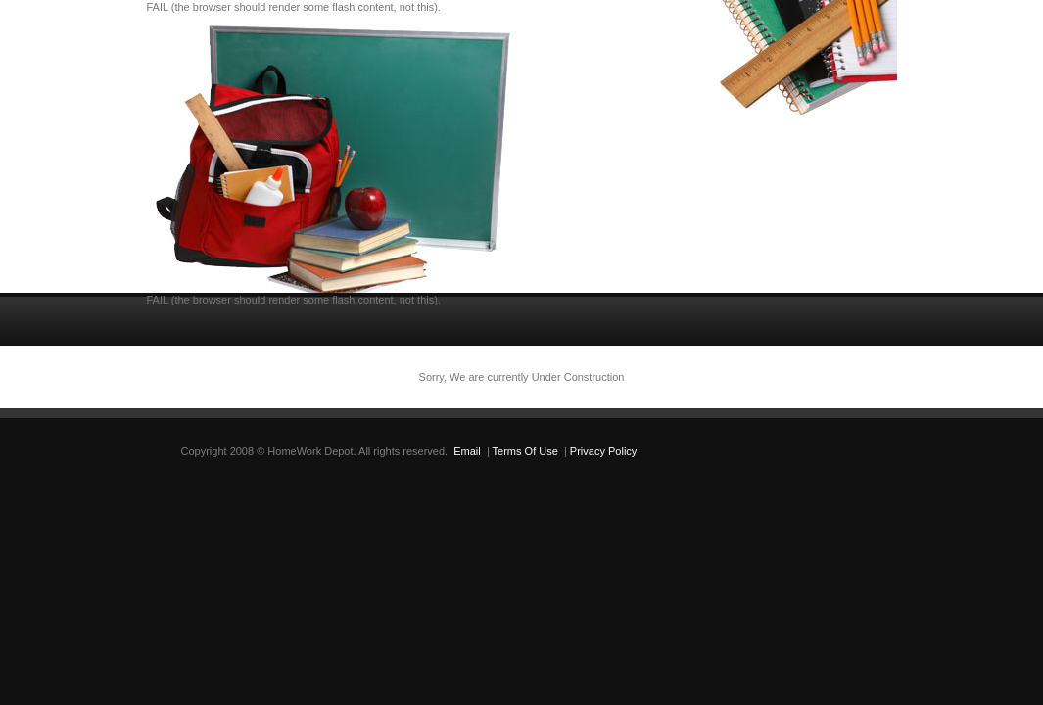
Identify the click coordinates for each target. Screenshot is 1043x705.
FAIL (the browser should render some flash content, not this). (294, 7)
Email (467, 451)
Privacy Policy (603, 451)
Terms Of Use (525, 451)
